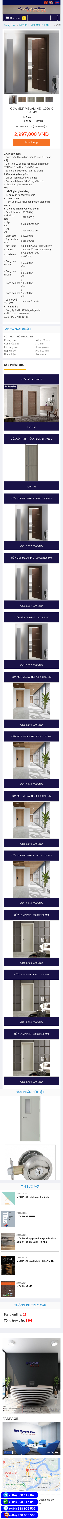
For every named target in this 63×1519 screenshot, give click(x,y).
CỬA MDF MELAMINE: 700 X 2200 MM (31, 677)
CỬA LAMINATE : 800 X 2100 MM (31, 974)
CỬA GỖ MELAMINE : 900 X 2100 (31, 617)
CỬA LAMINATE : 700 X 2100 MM (31, 915)
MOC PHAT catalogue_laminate (32, 1197)
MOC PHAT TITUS (25, 1216)
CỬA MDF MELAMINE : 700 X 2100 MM (31, 498)
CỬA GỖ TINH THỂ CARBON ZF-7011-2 (31, 439)
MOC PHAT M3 (24, 1286)
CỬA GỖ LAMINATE (31, 379)
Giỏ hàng (16, 18)
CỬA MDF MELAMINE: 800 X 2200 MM (31, 736)
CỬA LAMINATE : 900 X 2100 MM (31, 1034)
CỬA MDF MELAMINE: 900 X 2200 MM (31, 796)
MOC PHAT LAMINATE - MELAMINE (35, 1261)
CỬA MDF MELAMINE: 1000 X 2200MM (31, 855)
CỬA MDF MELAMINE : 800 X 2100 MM (31, 558)
